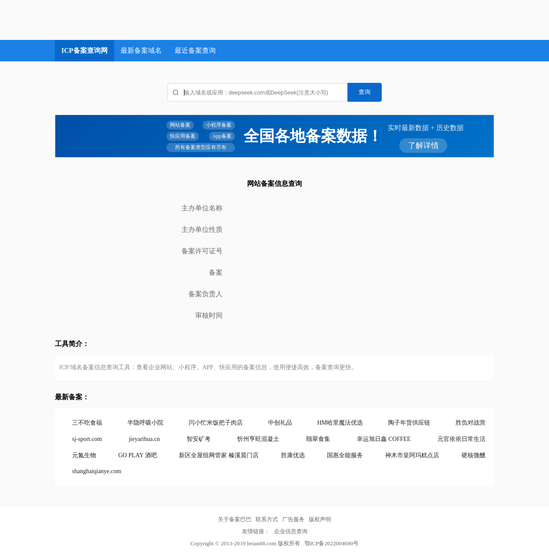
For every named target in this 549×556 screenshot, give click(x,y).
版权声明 (320, 519)
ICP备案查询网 (84, 50)
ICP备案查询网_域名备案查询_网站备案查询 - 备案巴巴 (121, 20)
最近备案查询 (195, 50)
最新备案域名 (141, 50)
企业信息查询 (291, 531)
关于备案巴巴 (234, 519)
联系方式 (267, 519)
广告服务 (293, 519)
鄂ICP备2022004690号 (332, 543)
